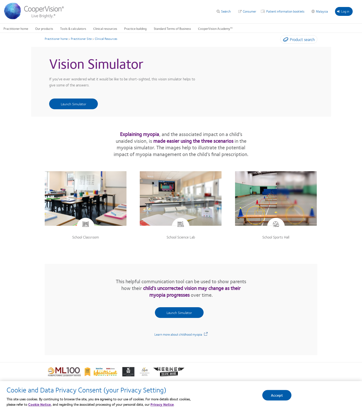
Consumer (249, 11)
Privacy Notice (162, 404)
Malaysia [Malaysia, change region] (322, 11)
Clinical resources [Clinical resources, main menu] (105, 28)
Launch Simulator (73, 104)
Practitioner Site (81, 38)
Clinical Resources (106, 38)
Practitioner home (56, 38)
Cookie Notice (39, 404)
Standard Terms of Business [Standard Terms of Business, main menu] (172, 28)
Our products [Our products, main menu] (44, 28)
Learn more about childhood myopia (181, 334)
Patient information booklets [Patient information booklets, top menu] (285, 11)
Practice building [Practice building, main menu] (135, 28)
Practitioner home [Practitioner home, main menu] (15, 28)
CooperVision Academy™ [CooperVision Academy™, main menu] (215, 28)
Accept (277, 395)
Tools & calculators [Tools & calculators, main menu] (73, 28)
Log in (343, 11)
